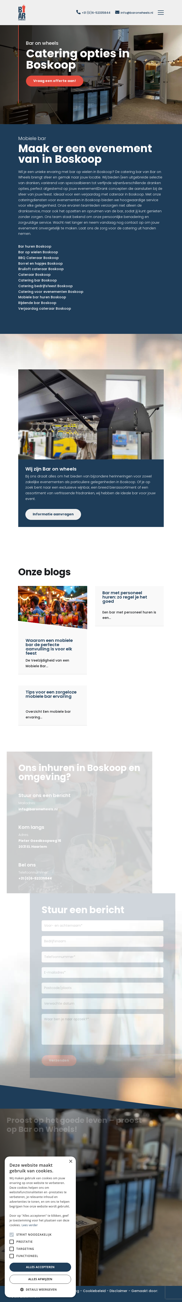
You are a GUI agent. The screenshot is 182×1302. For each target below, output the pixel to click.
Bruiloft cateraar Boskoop (41, 269)
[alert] (40, 1227)
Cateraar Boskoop (34, 274)
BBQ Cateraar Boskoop (38, 257)
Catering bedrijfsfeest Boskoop (45, 286)
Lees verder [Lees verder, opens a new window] (30, 1225)
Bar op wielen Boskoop (38, 252)
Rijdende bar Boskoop (37, 302)
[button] (40, 1290)
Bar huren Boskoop (34, 246)
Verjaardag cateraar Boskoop (44, 308)
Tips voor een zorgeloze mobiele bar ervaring (51, 694)
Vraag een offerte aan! (59, 80)
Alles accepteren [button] (40, 1267)
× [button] (70, 1161)
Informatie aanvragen (53, 514)
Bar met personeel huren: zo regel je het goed (124, 597)
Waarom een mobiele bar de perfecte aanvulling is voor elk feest (49, 646)
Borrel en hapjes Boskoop (40, 263)
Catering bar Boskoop (37, 280)
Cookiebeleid (94, 1290)
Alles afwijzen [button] (40, 1279)
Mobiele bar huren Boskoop (42, 297)
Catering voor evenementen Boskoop (50, 291)
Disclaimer (118, 1290)
